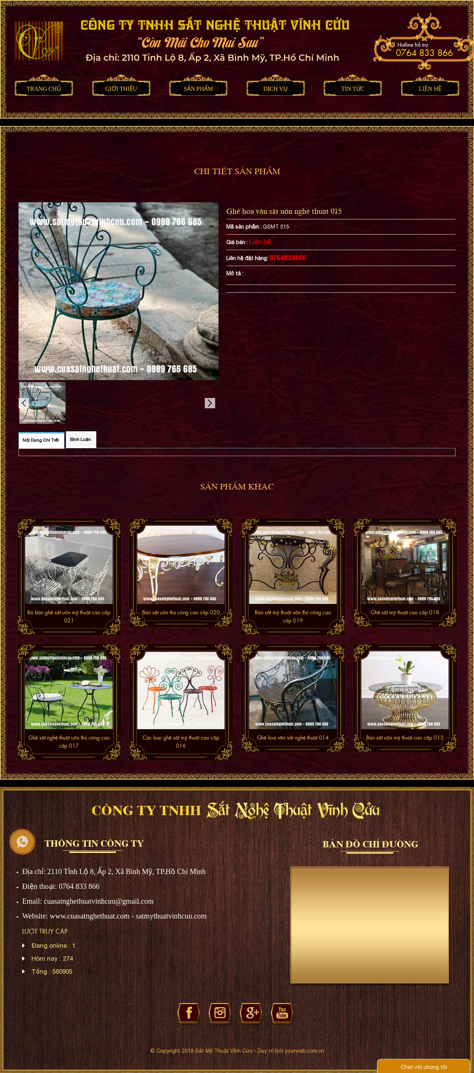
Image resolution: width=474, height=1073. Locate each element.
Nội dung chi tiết (41, 440)
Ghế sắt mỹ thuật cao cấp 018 (405, 612)
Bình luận (80, 439)
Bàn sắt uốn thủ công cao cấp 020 (181, 612)
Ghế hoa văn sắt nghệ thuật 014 (293, 737)
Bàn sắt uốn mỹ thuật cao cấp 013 (405, 737)
